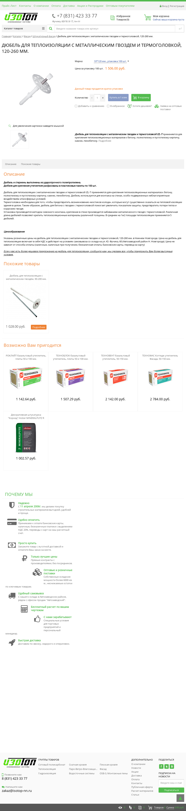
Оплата (56, 5)
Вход (164, 6)
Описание (10, 164)
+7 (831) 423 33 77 (77, 15)
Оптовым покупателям (120, 5)
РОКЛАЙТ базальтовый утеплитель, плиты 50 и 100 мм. (26, 357)
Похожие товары (30, 164)
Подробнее (104, 140)
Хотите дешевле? (139, 106)
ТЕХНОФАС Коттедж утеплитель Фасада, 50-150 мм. (160, 357)
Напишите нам (12, 786)
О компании (41, 5)
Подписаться (171, 790)
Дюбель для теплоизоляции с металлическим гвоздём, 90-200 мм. (26, 277)
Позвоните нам (12, 774)
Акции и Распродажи (90, 5)
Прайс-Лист (9, 5)
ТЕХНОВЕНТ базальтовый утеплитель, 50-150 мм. (115, 357)
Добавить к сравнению (89, 106)
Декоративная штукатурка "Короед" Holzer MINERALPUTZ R (26, 416)
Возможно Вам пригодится (32, 345)
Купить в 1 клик (118, 97)
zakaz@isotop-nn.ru (17, 790)
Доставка (69, 5)
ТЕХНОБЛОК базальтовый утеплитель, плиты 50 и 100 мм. (70, 357)
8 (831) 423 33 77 (14, 778)
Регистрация (177, 6)
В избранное (116, 106)
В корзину (141, 97)
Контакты (25, 5)
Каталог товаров (24, 28)
